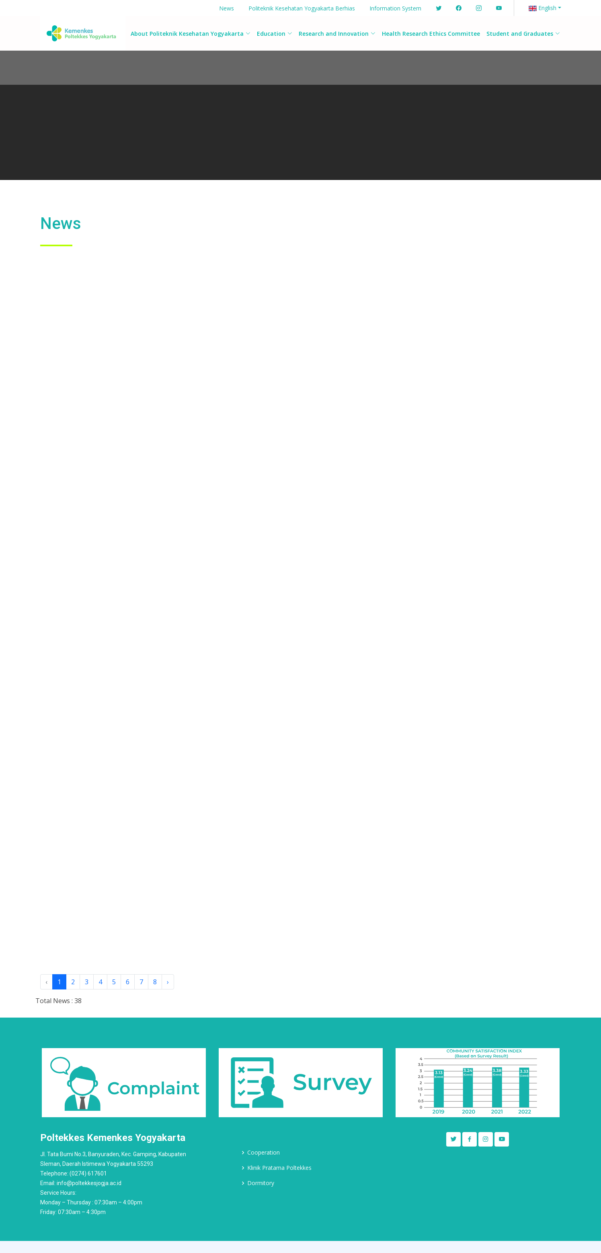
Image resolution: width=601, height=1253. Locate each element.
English (542, 8)
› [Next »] (168, 981)
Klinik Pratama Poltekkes (279, 1168)
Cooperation (263, 1152)
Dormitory (260, 1183)
